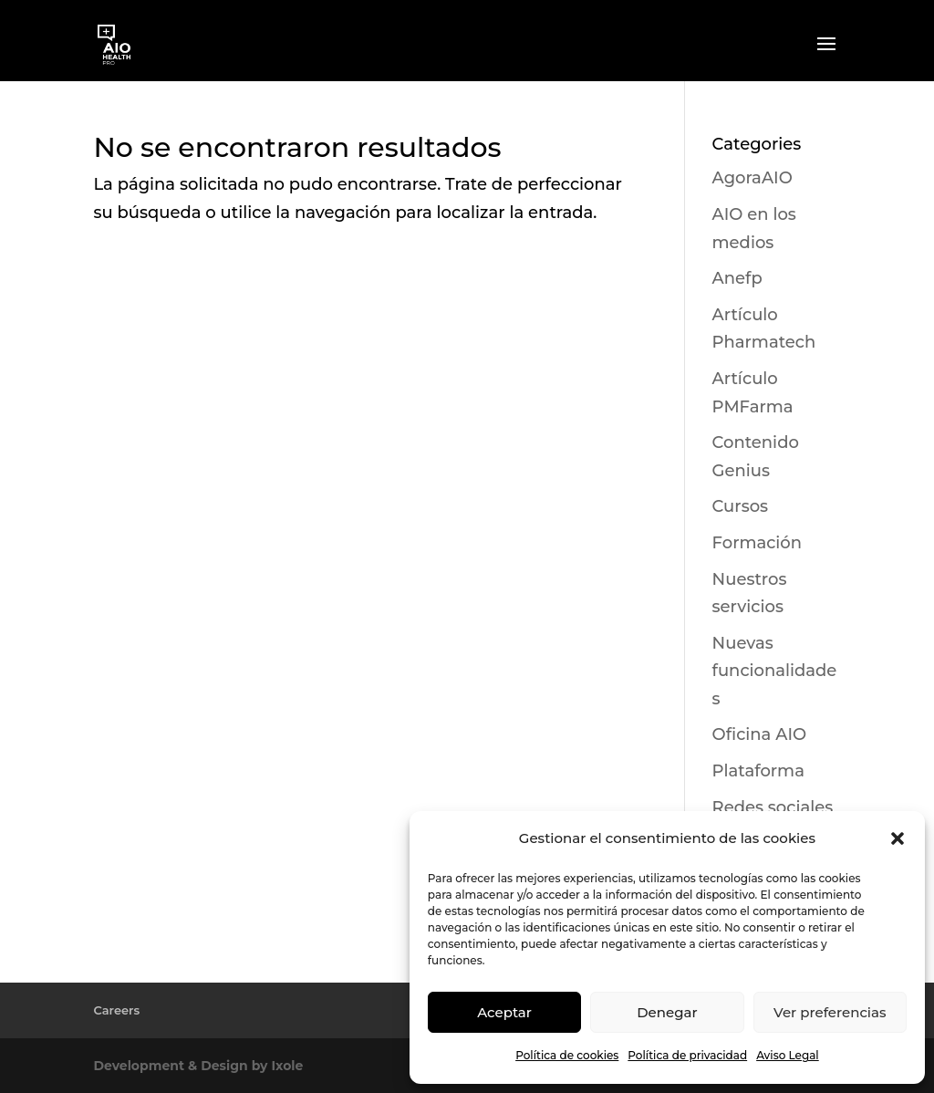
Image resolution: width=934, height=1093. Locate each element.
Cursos (740, 506)
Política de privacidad (687, 1055)
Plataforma (758, 771)
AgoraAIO (752, 178)
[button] (897, 838)
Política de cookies (566, 1055)
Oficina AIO (759, 734)
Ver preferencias (829, 1012)
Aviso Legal (787, 1055)
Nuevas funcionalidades (774, 671)
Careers (116, 1010)
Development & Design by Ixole (198, 1065)
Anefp (737, 278)
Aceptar (504, 1012)
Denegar (667, 1012)
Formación (757, 543)
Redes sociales (773, 807)
